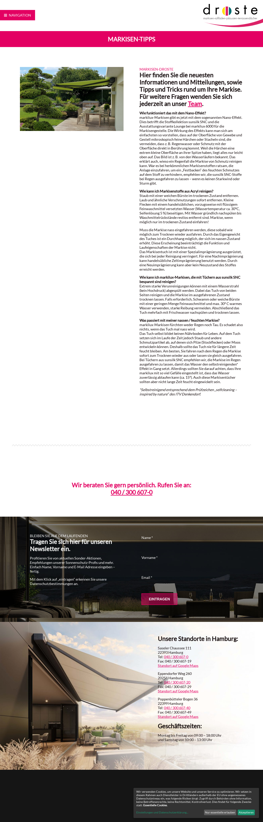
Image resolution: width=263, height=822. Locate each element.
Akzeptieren (246, 812)
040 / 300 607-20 (177, 682)
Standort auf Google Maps (178, 665)
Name (147, 537)
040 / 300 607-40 (177, 708)
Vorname (149, 557)
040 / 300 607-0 (131, 492)
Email (146, 577)
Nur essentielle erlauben (220, 812)
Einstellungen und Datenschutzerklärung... (162, 812)
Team (195, 103)
